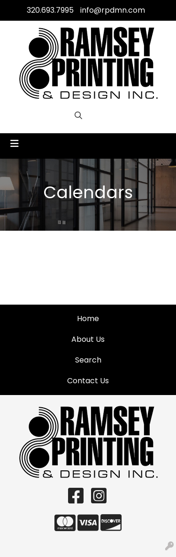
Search (88, 360)
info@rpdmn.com (112, 10)
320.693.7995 (50, 10)
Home (88, 318)
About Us (88, 339)
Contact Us (88, 380)
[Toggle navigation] (14, 143)
